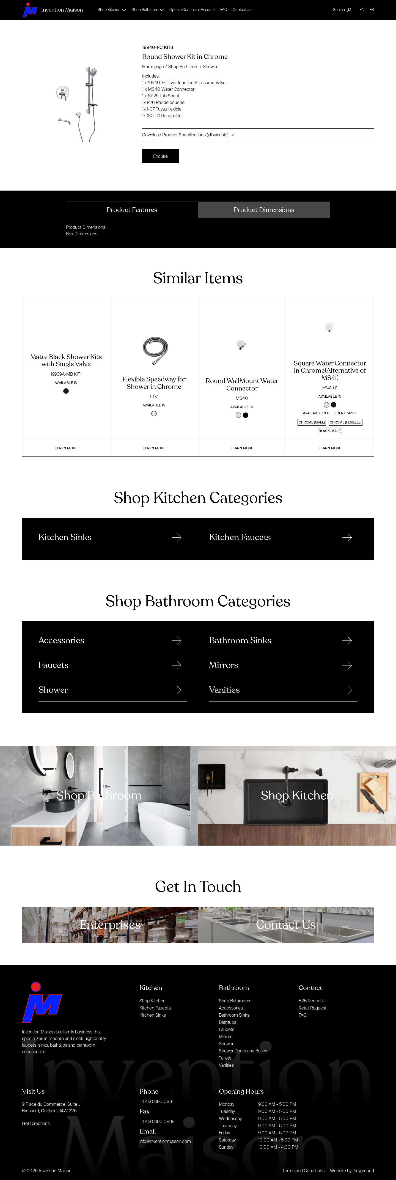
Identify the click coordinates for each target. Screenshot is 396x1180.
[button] (112, 10)
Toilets (225, 1057)
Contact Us (242, 9)
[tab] (132, 210)
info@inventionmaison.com (165, 1141)
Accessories (231, 1007)
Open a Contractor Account (192, 9)
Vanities (226, 1065)
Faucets (226, 1029)
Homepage (153, 66)
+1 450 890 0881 (156, 1101)
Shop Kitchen (152, 1000)
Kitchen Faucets (155, 1007)
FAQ (223, 9)
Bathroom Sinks (234, 1015)
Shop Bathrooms (235, 1000)
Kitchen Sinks (152, 1015)
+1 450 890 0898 (157, 1121)
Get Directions (36, 1123)
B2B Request (311, 1000)
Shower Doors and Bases (243, 1050)
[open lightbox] (80, 98)
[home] (52, 10)
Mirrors (225, 1036)
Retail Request (312, 1007)
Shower (210, 66)
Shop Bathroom (183, 66)
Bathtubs (227, 1022)
